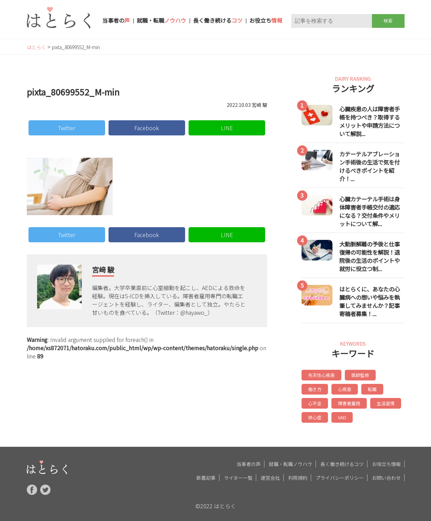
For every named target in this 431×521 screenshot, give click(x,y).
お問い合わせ (386, 475)
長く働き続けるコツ (342, 461)
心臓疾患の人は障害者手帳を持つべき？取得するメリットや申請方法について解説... (369, 121)
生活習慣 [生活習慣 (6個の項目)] (353, 401)
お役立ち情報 (386, 461)
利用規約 (297, 475)
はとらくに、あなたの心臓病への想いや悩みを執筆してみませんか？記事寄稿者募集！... (369, 301)
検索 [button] (388, 20)
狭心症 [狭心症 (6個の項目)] (384, 401)
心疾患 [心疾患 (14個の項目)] (314, 388)
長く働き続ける (217, 20)
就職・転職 (161, 20)
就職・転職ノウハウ (290, 461)
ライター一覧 (238, 475)
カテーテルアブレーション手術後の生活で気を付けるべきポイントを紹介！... (369, 166)
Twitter (66, 128)
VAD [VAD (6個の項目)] (312, 415)
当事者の (116, 20)
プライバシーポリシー (340, 475)
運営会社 (270, 475)
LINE (227, 128)
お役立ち (265, 20)
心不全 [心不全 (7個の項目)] (368, 388)
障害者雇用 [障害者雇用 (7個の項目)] (318, 401)
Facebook (146, 128)
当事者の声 (249, 461)
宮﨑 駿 (103, 270)
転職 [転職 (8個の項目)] (341, 388)
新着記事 (206, 475)
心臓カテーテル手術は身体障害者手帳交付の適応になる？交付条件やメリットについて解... (369, 211)
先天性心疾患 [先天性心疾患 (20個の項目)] (320, 375)
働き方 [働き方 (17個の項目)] (388, 375)
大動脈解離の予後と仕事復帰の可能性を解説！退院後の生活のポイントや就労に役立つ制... (369, 256)
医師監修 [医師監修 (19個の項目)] (357, 375)
